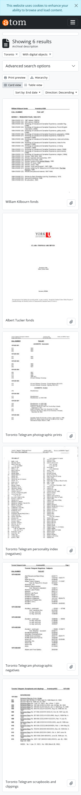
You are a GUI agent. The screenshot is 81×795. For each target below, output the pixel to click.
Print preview (14, 77)
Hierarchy (39, 77)
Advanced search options (28, 65)
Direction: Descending (60, 92)
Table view (33, 85)
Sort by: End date (26, 92)
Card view (12, 85)
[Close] (76, 5)
